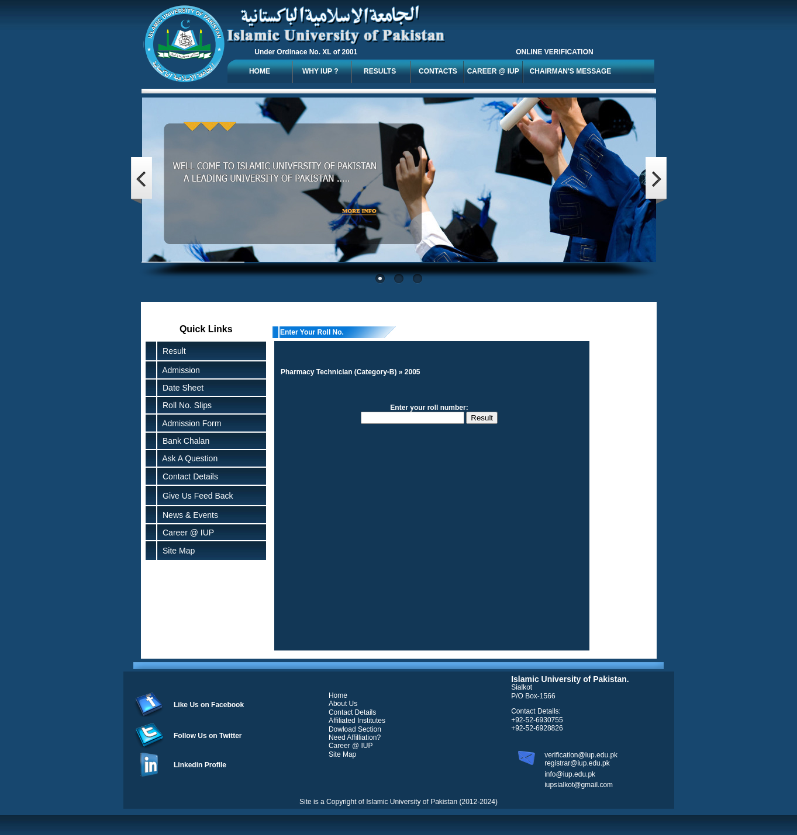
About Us (343, 704)
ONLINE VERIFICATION (554, 52)
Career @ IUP (186, 532)
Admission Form (189, 423)
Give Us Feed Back (195, 495)
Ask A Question (188, 458)
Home (338, 695)
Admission (179, 370)
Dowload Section (355, 729)
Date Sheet (180, 387)
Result (174, 351)
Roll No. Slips (185, 405)
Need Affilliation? (355, 737)
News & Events (188, 515)
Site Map (176, 550)
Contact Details (188, 476)
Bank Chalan (183, 441)
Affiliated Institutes (357, 720)
